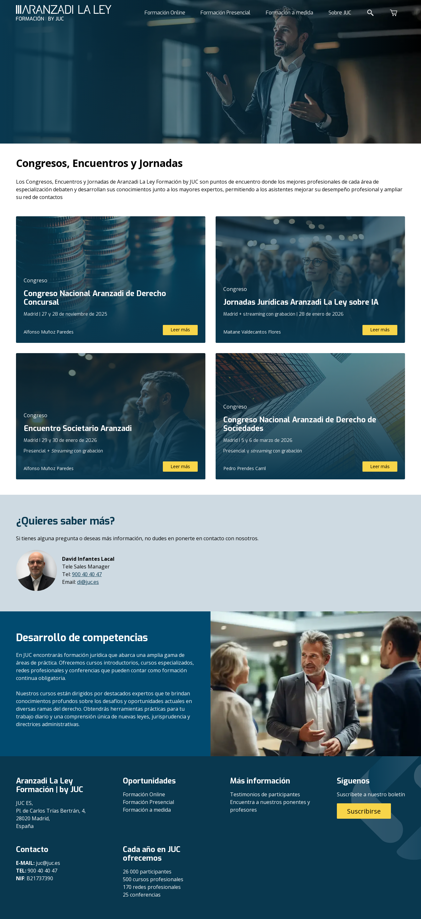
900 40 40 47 (87, 574)
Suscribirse (364, 811)
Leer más (180, 330)
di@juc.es (88, 581)
